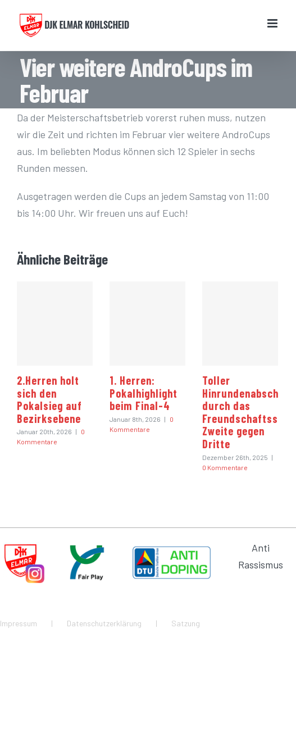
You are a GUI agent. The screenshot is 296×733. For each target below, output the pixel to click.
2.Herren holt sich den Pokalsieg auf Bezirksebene (49, 399)
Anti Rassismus (260, 556)
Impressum (18, 623)
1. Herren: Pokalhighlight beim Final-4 (143, 393)
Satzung (185, 623)
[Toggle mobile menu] (273, 23)
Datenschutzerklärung (104, 623)
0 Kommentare (225, 467)
